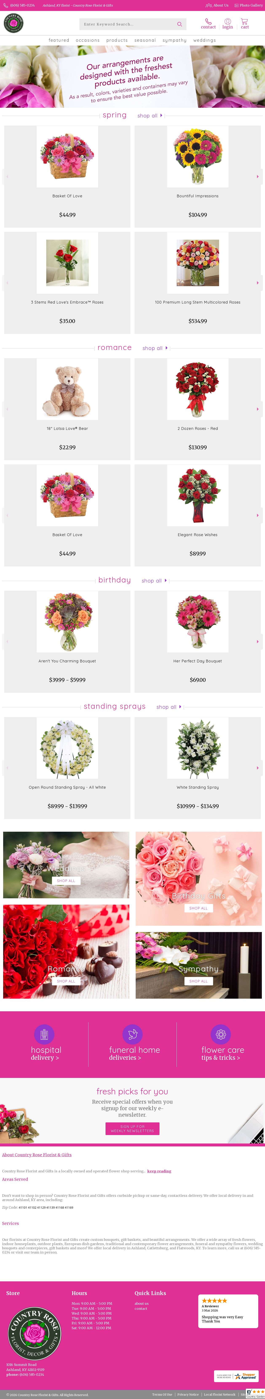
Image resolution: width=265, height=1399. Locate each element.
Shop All (148, 115)
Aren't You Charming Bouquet (67, 661)
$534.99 (198, 321)
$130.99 (198, 447)
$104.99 (198, 215)
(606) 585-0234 (22, 5)
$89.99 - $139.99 (67, 806)
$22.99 (67, 447)
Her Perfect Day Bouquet (197, 661)
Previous (6, 176)
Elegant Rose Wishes (198, 534)
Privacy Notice (188, 1394)
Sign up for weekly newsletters (132, 1129)
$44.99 (67, 215)
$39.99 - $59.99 (67, 680)
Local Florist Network (220, 1394)
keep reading (159, 1171)
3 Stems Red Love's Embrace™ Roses (67, 302)
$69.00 (198, 680)
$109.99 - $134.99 (198, 806)
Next (258, 176)
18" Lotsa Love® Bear (67, 428)
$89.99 (198, 553)
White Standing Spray (198, 787)
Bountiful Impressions (198, 196)
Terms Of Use (162, 1394)
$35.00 (67, 321)
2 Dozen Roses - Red (198, 428)
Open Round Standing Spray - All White (67, 787)
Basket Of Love (67, 196)
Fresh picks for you (132, 1102)
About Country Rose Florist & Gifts (37, 1155)
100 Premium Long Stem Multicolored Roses (198, 302)
